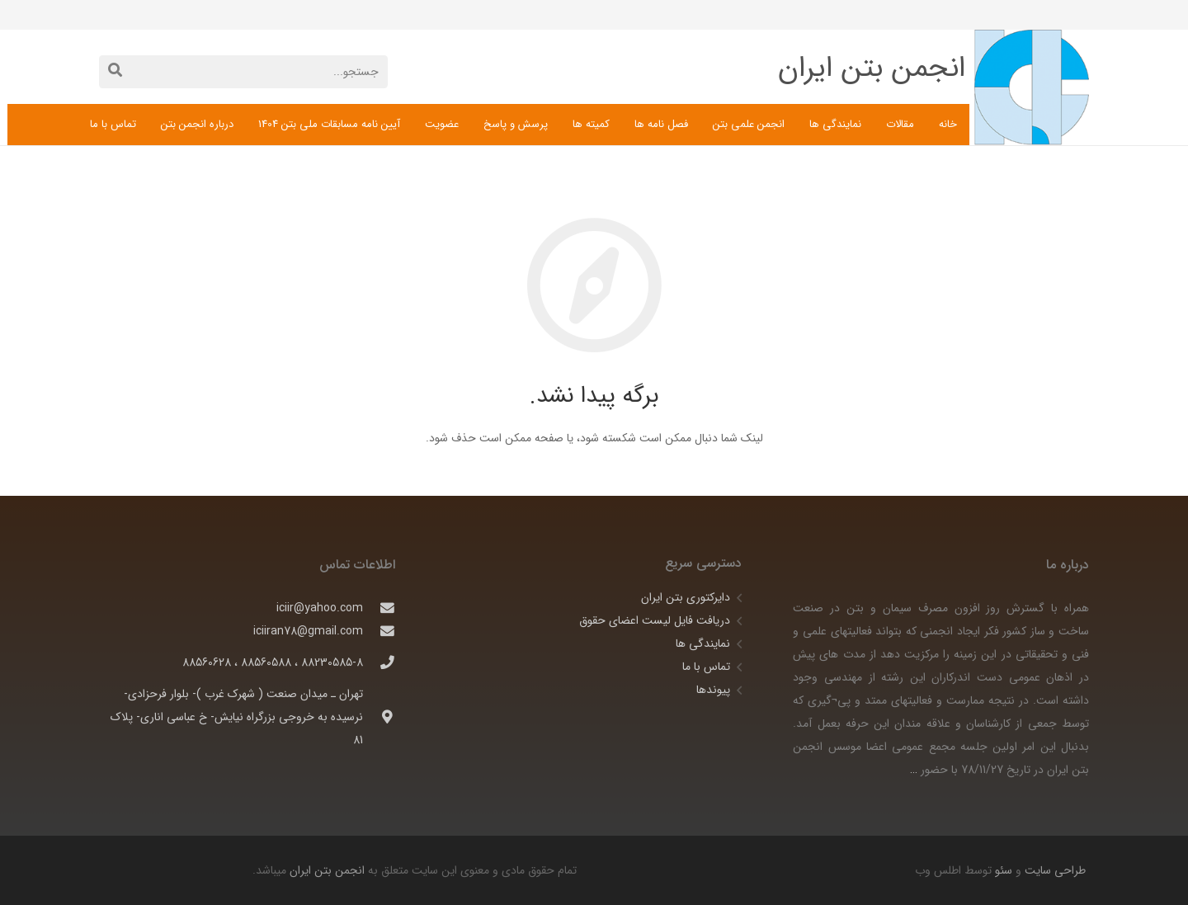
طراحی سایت (1053, 870)
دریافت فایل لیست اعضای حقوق (654, 620)
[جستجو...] (243, 71)
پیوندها (713, 690)
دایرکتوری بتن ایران (685, 597)
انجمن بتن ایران (327, 870)
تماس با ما (706, 667)
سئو (1003, 870)
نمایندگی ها (703, 643)
